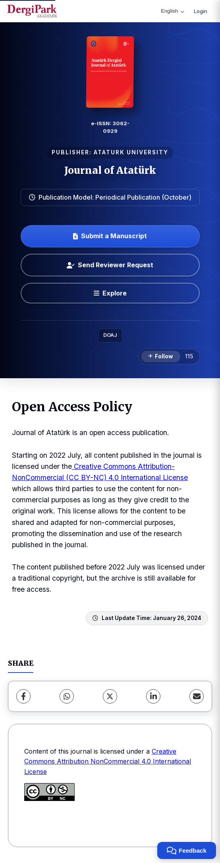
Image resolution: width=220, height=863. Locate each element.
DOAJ (110, 335)
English (172, 11)
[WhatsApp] (67, 696)
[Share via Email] (196, 696)
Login (200, 11)
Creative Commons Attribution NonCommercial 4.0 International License (107, 761)
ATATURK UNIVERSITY (131, 152)
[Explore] (110, 293)
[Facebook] (23, 696)
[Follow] (160, 357)
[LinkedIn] (153, 696)
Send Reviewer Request (110, 265)
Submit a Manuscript (110, 236)
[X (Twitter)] (110, 696)
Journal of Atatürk (110, 170)
